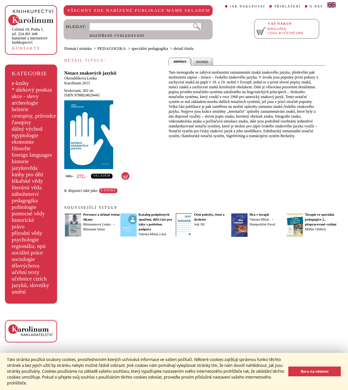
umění (19, 292)
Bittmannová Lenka (97, 224)
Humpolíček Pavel (262, 224)
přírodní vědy (27, 233)
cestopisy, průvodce (34, 116)
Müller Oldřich (315, 229)
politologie (24, 207)
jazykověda (25, 168)
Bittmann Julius (94, 229)
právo (18, 227)
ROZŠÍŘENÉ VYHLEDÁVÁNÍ (117, 35)
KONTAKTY (26, 48)
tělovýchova (25, 266)
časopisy (21, 122)
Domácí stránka (78, 48)
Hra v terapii (259, 214)
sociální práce (27, 253)
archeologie (25, 103)
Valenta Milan (259, 219)
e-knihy (20, 83)
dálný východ (27, 129)
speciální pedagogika (149, 48)
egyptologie (25, 135)
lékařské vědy (27, 181)
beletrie (20, 109)
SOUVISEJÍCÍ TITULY (91, 207)
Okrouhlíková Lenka (80, 78)
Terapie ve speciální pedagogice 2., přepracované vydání (320, 219)
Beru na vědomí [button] (314, 371)
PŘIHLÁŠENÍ (287, 6)
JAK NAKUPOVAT (248, 6)
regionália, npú (29, 246)
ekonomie (23, 142)
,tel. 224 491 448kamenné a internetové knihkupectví (30, 36)
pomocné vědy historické (28, 216)
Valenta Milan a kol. (153, 234)
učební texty (25, 272)
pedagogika (25, 200)
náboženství (25, 194)
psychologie (25, 240)
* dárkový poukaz (32, 90)
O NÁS (316, 6)
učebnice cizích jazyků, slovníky (30, 282)
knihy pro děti (27, 174)
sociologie (23, 259)
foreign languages (32, 155)
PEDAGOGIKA (112, 48)
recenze (202, 61)
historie (20, 161)
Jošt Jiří (199, 224)
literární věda (27, 187)
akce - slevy (25, 96)
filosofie (21, 148)
